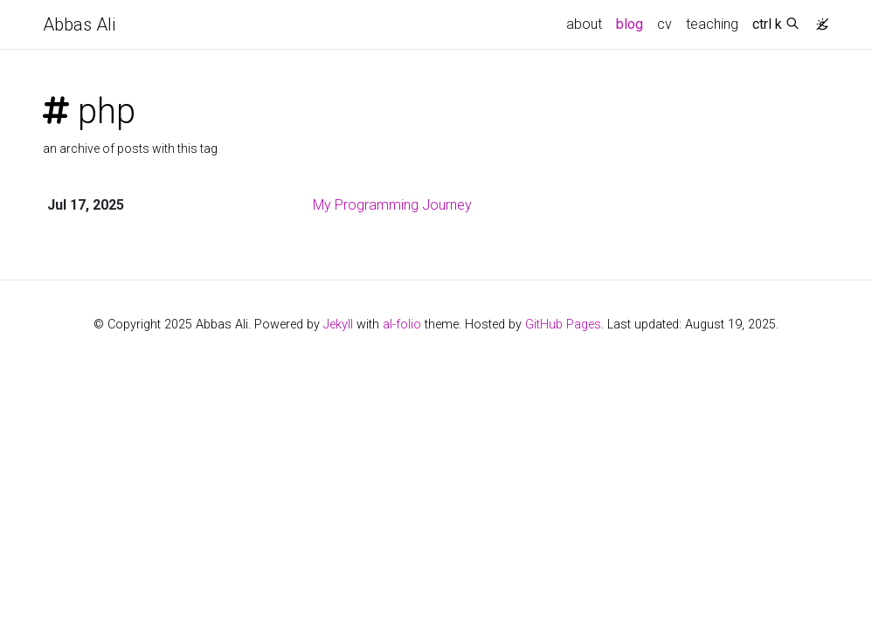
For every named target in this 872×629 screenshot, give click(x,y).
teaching (712, 24)
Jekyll (338, 324)
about (584, 24)
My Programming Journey (392, 205)
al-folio (402, 324)
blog (629, 24)
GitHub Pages (563, 324)
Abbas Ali (79, 24)
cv (664, 24)
